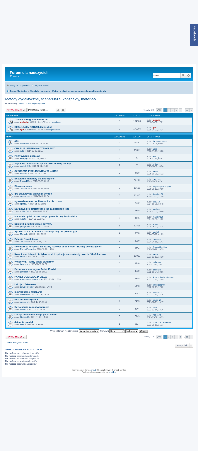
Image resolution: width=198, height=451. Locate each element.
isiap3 (155, 224)
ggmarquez (25, 196)
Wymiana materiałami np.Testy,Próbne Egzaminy (42, 163)
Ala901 (23, 219)
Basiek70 (22, 103)
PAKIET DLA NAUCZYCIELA (30, 276)
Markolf (23, 234)
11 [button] (187, 110)
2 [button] (169, 110)
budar (22, 257)
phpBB (94, 370)
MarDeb (25, 211)
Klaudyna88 (158, 194)
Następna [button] (191, 110)
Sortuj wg (112, 331)
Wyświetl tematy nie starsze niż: (74, 331)
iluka (22, 151)
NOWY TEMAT (14, 110)
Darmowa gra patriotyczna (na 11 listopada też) (41, 208)
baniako (23, 173)
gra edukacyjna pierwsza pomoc (33, 193)
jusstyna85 (25, 226)
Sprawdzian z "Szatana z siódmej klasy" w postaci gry (45, 231)
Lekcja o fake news (25, 284)
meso (155, 171)
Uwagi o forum (53, 129)
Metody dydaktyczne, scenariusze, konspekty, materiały (79, 91)
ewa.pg (23, 158)
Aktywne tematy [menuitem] (42, 85)
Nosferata (24, 143)
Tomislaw (24, 241)
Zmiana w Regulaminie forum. (31, 119)
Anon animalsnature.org (31, 279)
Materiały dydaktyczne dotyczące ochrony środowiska (45, 216)
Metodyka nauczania (40, 91)
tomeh (155, 255)
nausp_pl (24, 302)
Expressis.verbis (160, 141)
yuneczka (157, 179)
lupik (155, 149)
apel (16, 140)
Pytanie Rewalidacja (26, 239)
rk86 (22, 325)
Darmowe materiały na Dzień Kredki (35, 269)
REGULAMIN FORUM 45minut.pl (33, 127)
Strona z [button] (159, 110)
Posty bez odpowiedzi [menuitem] (20, 85)
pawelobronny (26, 287)
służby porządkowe (36, 103)
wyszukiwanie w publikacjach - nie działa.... (39, 201)
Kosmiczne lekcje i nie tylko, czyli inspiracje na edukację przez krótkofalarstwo (60, 254)
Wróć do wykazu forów (17, 343)
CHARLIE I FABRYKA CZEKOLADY (34, 148)
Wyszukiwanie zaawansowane (188, 75)
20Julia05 (24, 317)
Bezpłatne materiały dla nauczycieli (34, 178)
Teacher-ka (25, 189)
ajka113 (23, 204)
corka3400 (25, 166)
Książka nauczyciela (26, 299)
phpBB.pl (113, 372)
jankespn (24, 264)
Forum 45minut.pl (18, 91)
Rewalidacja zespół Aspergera (31, 307)
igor (22, 129)
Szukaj (183, 75)
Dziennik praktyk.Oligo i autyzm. (33, 224)
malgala (24, 122)
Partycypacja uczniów (27, 156)
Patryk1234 (25, 181)
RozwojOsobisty (27, 249)
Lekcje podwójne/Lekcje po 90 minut (35, 314)
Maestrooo (25, 294)
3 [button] (172, 110)
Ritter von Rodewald (162, 322)
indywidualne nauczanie (28, 292)
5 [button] (180, 110)
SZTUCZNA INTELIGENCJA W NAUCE (36, 171)
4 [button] (176, 110)
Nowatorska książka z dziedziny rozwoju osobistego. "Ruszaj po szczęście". (58, 246)
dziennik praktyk (23, 322)
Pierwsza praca (23, 186)
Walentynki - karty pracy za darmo (34, 261)
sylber (155, 164)
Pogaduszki (56, 122)
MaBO (23, 309)
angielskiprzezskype (162, 187)
